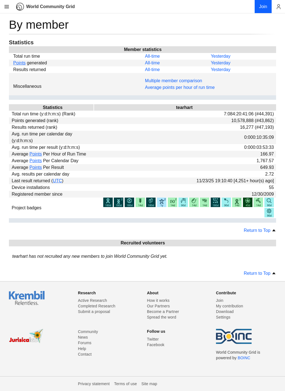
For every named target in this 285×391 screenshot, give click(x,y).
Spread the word (161, 317)
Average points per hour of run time (180, 87)
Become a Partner (163, 311)
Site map (149, 384)
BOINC (244, 358)
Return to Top (260, 230)
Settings (223, 317)
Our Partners (158, 306)
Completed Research (96, 306)
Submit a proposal (94, 311)
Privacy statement (94, 384)
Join (219, 300)
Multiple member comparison (173, 80)
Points (19, 62)
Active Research (92, 300)
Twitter (153, 339)
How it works (158, 300)
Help (82, 348)
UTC (57, 180)
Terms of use (125, 384)
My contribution (229, 306)
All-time (152, 56)
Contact (85, 354)
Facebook (155, 345)
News (83, 337)
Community (88, 331)
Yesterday (220, 56)
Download (225, 311)
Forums (84, 343)
